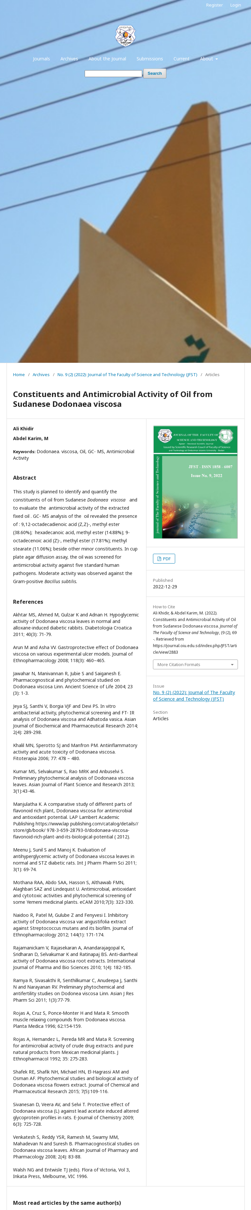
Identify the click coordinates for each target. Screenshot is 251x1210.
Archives (69, 59)
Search (155, 73)
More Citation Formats (179, 664)
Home (19, 374)
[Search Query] (113, 73)
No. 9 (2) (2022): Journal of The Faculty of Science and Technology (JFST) (127, 374)
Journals (41, 59)
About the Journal (107, 59)
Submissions (150, 59)
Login (235, 5)
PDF (166, 559)
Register (214, 5)
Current (182, 59)
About (207, 59)
